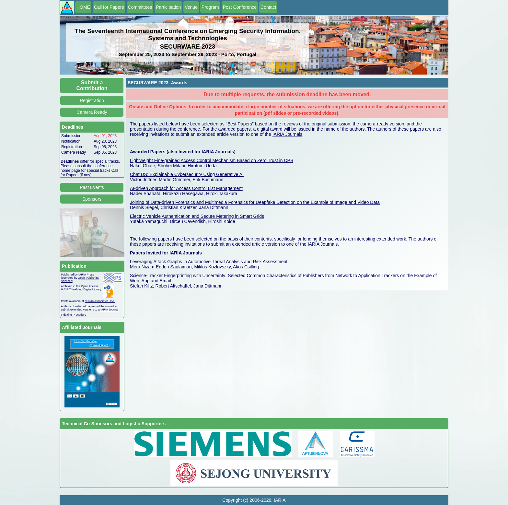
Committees (140, 7)
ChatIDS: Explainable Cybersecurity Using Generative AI (187, 174)
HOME (83, 7)
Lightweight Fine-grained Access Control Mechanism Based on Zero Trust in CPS (211, 160)
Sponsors (91, 199)
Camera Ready (91, 112)
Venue (191, 7)
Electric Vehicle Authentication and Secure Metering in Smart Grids (197, 216)
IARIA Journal (109, 309)
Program (210, 7)
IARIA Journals (287, 134)
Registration (92, 100)
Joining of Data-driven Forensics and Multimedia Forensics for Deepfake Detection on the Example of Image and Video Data (255, 202)
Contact (268, 7)
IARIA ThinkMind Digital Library (81, 289)
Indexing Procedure (73, 314)
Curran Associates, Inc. (100, 301)
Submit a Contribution (92, 85)
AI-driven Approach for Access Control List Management (186, 188)
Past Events (92, 187)
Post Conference (240, 7)
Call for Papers (109, 7)
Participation (168, 7)
